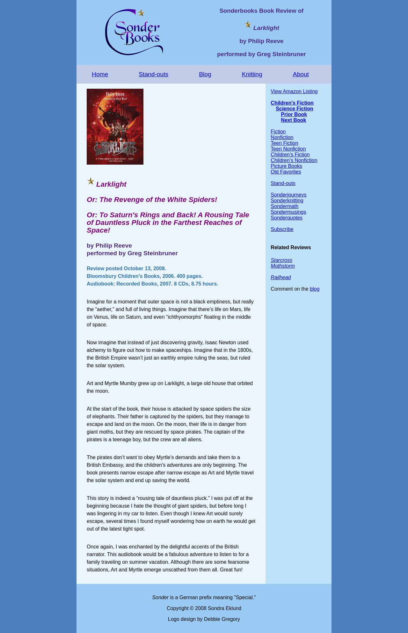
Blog (205, 74)
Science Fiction (294, 108)
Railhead (281, 277)
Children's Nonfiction (294, 160)
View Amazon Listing (294, 91)
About (301, 74)
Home (100, 74)
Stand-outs (153, 74)
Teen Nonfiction (288, 149)
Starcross (281, 260)
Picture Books (286, 166)
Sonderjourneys (288, 194)
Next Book (293, 120)
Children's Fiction (292, 103)
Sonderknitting (287, 200)
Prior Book (294, 114)
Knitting (252, 74)
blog (314, 289)
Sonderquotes (286, 217)
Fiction (278, 131)
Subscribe (282, 229)
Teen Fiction (284, 143)
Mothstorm (283, 266)
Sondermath (284, 206)
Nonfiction (282, 137)
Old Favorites (286, 172)
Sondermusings (288, 212)
